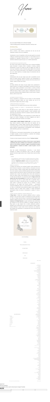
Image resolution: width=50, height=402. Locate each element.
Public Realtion (38, 352)
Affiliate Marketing (38, 265)
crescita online (39, 300)
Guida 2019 (39, 317)
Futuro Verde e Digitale (38, 311)
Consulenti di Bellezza (38, 294)
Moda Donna (39, 337)
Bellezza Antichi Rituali (38, 279)
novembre (11, 322)
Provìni (39, 351)
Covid (39, 299)
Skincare (39, 364)
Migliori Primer (38, 336)
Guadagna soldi (38, 316)
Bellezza (39, 278)
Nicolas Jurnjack (38, 340)
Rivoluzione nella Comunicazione (37, 359)
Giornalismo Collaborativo (38, 314)
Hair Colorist (39, 321)
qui (33, 184)
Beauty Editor (39, 275)
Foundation (39, 310)
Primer (39, 349)
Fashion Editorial (38, 307)
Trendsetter (39, 374)
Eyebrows (39, 305)
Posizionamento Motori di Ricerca (37, 347)
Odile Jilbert (39, 342)
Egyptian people (38, 304)
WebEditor (39, 377)
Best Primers (39, 280)
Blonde (39, 284)
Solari (39, 366)
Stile (39, 368)
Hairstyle (39, 324)
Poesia (39, 346)
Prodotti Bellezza (38, 350)
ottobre (11, 321)
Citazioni (39, 289)
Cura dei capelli (38, 301)
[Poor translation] (3, 388)
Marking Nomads (38, 335)
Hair (39, 319)
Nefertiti (39, 339)
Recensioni (39, 354)
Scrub (39, 361)
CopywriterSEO (38, 297)
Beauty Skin (39, 277)
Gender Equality (38, 312)
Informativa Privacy (38, 327)
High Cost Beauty (38, 325)
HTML (39, 326)
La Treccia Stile (38, 329)
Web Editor (39, 376)
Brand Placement (38, 285)
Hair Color (39, 320)
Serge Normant (38, 362)
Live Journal (39, 331)
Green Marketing (38, 315)
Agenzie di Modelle (38, 269)
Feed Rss (39, 309)
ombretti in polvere (38, 344)
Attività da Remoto (38, 272)
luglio (11, 319)
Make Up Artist (38, 332)
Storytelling (39, 369)
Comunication (39, 292)
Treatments (39, 373)
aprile (11, 316)
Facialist (39, 306)
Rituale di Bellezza (38, 357)
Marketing (39, 334)
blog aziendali (39, 282)
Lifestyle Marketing (38, 330)
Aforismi (39, 268)
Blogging (39, 283)
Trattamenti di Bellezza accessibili (37, 372)
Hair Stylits (39, 322)
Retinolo (39, 356)
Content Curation (38, 295)
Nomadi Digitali (38, 341)
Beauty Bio (39, 273)
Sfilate (39, 363)
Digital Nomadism (38, 302)
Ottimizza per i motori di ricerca (37, 345)
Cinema (39, 287)
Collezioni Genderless (38, 290)
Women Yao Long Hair (38, 378)
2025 (10, 324)
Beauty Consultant (38, 274)
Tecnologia (39, 371)
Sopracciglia (39, 367)
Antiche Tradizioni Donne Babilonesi (37, 270)
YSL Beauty (39, 379)
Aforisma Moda (38, 267)
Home (25, 255)
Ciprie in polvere (38, 288)
